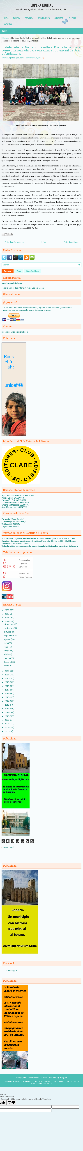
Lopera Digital (11, 970)
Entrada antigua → (72, 242)
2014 (7, 701)
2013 (7, 705)
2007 (7, 727)
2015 (7, 697)
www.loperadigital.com (14, 58)
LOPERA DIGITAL (41, 5)
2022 (7, 671)
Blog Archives (32, 271)
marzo (7, 658)
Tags (19, 271)
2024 (7, 618)
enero (7, 666)
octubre (8, 632)
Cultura (72, 18)
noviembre (9, 628)
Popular (7, 271)
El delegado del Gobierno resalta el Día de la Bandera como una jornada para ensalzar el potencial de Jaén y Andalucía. (41, 50)
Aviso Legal (8, 847)
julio (6, 643)
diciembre (9, 624)
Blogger (63, 1077)
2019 (7, 682)
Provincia (29, 18)
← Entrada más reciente (13, 242)
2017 (7, 690)
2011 (7, 712)
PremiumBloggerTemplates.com (65, 1081)
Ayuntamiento (44, 18)
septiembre (9, 635)
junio (6, 647)
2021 (7, 675)
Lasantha (46, 1081)
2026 (7, 610)
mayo (6, 650)
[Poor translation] (11, 1102)
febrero (7, 662)
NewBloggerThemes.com (41, 1083)
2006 (7, 731)
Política (16, 18)
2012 (7, 708)
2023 (7, 621)
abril (6, 654)
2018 (7, 686)
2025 (7, 614)
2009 (7, 720)
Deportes (8, 23)
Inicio (6, 18)
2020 (7, 678)
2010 (7, 716)
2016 (7, 693)
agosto (7, 639)
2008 (7, 724)
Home (5, 38)
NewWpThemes (19, 1081)
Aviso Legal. (59, 18)
